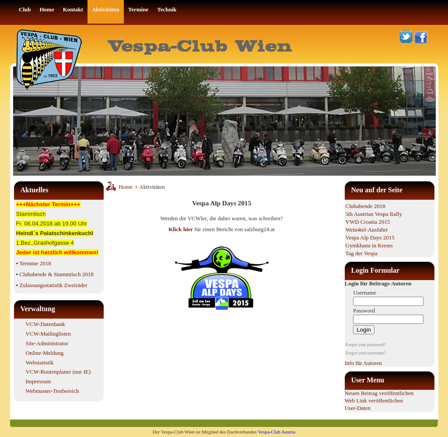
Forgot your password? (366, 344)
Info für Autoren (363, 363)
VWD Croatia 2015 (368, 221)
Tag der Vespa (362, 253)
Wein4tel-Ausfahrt (367, 229)
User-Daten (358, 408)
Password (364, 310)
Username (364, 292)
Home (126, 187)
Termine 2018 (35, 263)
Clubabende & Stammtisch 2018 (56, 274)
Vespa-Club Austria (276, 431)
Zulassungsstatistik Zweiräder (53, 285)
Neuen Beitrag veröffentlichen (379, 393)
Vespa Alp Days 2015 (370, 237)
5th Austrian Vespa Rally (374, 214)
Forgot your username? (366, 352)
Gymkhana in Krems (369, 245)
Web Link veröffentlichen (374, 400)
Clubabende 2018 (365, 206)
